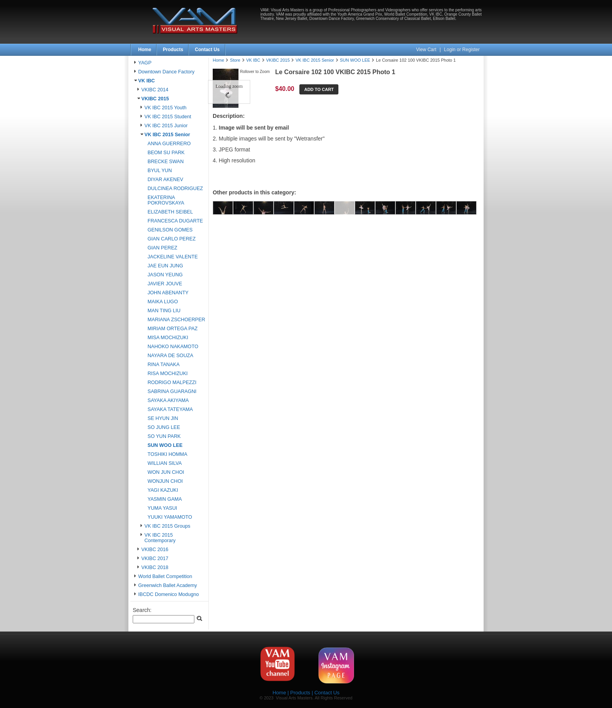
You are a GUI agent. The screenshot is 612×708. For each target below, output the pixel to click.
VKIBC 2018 (154, 567)
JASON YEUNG (165, 275)
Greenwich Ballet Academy (167, 585)
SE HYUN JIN (163, 418)
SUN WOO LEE (165, 445)
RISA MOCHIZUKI (168, 373)
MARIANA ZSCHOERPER (176, 319)
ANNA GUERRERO (169, 143)
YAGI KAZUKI (163, 490)
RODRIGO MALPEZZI (172, 382)
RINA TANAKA (164, 364)
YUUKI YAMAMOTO (170, 517)
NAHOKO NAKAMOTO (173, 346)
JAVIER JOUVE (165, 283)
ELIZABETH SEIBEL (170, 212)
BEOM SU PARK (166, 152)
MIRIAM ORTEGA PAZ (172, 328)
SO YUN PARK (164, 436)
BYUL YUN (160, 170)
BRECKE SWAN (166, 161)
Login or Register (462, 49)
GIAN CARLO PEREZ (172, 239)
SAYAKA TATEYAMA (170, 409)
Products (173, 49)
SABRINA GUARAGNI (172, 391)
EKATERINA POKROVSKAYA (166, 200)
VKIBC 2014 (154, 90)
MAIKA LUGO (163, 301)
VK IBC (146, 81)
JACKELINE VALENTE (173, 257)
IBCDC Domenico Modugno (168, 594)
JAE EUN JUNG (165, 266)
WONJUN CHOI (165, 481)
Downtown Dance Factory (166, 72)
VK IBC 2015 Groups (167, 526)
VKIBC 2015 (155, 98)
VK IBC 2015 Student (167, 116)
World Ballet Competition (165, 576)
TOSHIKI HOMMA (167, 454)
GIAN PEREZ (162, 248)
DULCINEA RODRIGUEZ (175, 188)
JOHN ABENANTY (168, 292)
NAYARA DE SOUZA (170, 355)
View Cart (427, 49)
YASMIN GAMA (165, 499)
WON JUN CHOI (166, 472)
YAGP (144, 63)
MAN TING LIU (164, 310)
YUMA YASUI (162, 508)
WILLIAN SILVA (165, 463)
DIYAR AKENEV (165, 179)
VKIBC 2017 (154, 558)
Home (144, 49)
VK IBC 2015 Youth (165, 107)
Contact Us (207, 49)
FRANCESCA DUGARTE (175, 221)
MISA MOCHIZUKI (168, 337)
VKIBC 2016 (154, 549)
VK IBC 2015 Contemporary (160, 537)
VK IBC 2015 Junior (166, 125)
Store (235, 60)
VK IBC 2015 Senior (167, 134)
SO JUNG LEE (164, 427)
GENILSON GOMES (170, 230)
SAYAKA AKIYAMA (168, 400)
